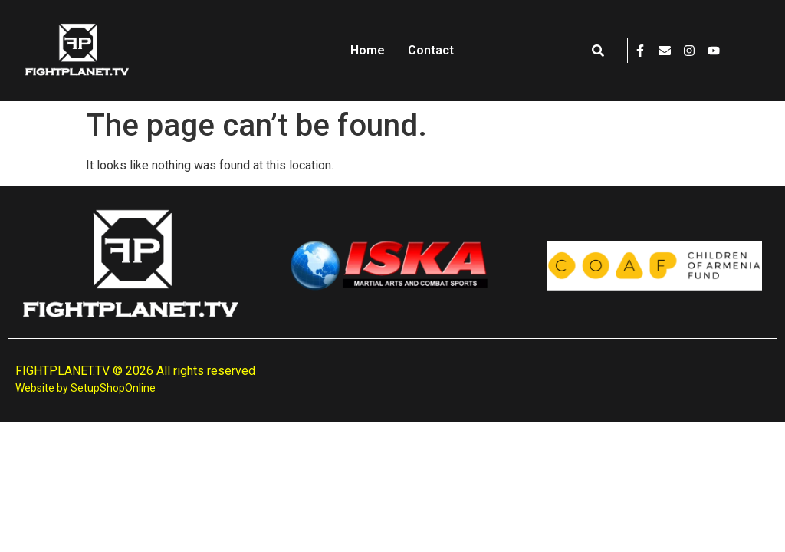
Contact (431, 50)
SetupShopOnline (113, 388)
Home (367, 50)
